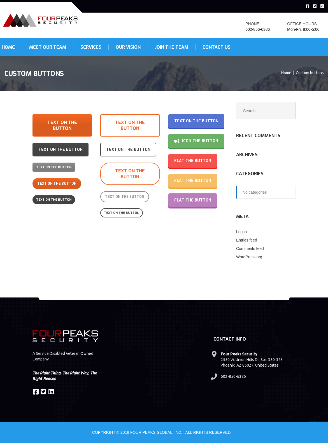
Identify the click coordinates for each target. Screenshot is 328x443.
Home (286, 73)
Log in (241, 231)
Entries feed (246, 240)
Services (90, 47)
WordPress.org (249, 257)
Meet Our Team (47, 47)
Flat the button (192, 160)
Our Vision (128, 47)
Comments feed (250, 248)
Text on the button (62, 125)
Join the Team (171, 47)
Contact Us (217, 47)
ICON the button (196, 141)
